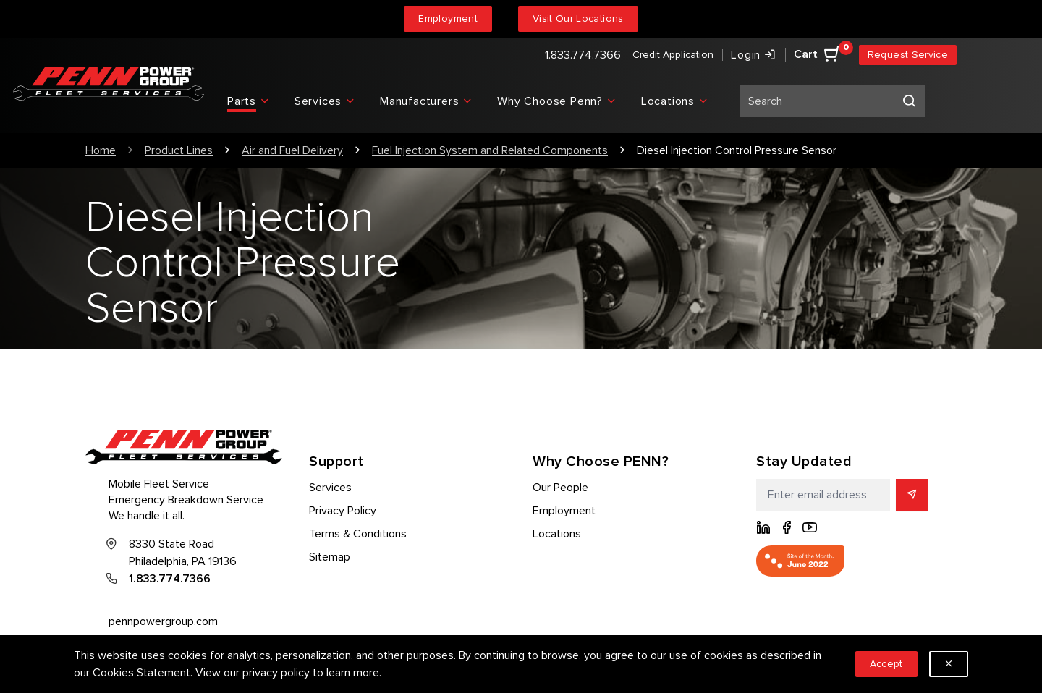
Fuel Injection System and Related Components (490, 150)
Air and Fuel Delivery (292, 150)
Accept (886, 664)
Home (100, 150)
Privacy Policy (342, 510)
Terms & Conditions (358, 534)
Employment (448, 18)
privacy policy (276, 673)
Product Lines (179, 150)
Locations (557, 534)
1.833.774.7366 (583, 55)
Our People (560, 487)
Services (330, 487)
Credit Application (672, 54)
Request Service (908, 54)
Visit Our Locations (578, 18)
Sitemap (329, 557)
